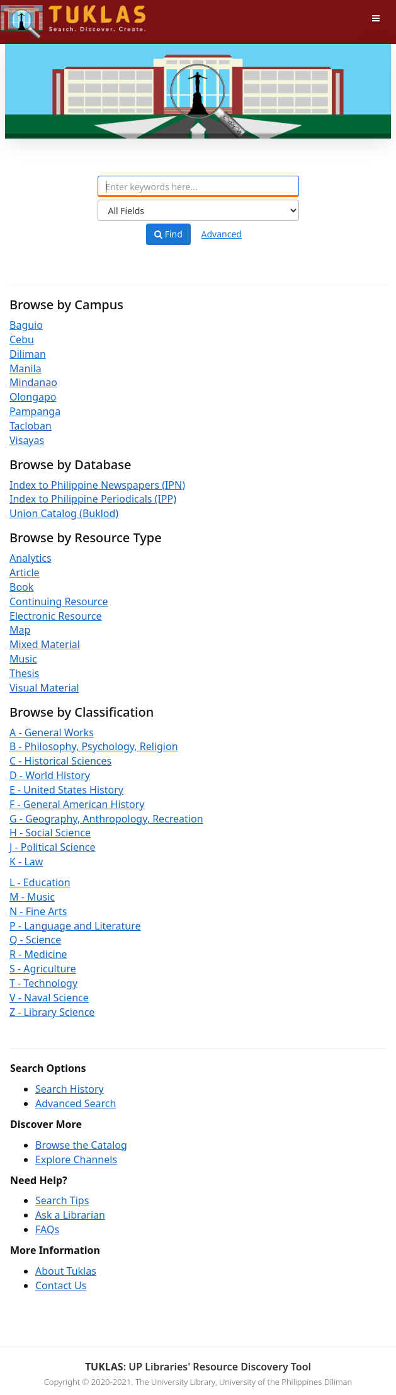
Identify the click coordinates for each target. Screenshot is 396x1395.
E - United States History (66, 790)
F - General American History (76, 804)
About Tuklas (65, 1271)
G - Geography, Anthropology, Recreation (106, 819)
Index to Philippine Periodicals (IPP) (92, 499)
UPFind (31, 16)
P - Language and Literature (75, 926)
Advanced (221, 234)
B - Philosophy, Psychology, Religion (93, 746)
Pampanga (34, 411)
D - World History (49, 775)
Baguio (26, 325)
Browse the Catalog (81, 1145)
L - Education (40, 882)
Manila (25, 368)
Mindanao (33, 382)
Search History (69, 1089)
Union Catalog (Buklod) (63, 513)
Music (23, 659)
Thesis (24, 673)
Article (24, 572)
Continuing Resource (58, 601)
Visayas (26, 440)
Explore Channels (76, 1159)
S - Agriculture (42, 969)
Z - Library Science (51, 1012)
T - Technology (43, 983)
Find (168, 234)
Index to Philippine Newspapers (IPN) (97, 485)
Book (21, 587)
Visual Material (44, 688)
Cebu (21, 339)
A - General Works (51, 732)
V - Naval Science (49, 998)
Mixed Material (44, 644)
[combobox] (198, 186)
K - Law (26, 861)
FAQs (47, 1229)
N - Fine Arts (38, 911)
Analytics (30, 558)
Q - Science (35, 940)
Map (19, 630)
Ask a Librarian (70, 1215)
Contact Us (60, 1285)
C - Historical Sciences (60, 761)
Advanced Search (75, 1103)
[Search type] (198, 210)
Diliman (27, 354)
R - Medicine (38, 954)
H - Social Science (50, 833)
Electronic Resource (55, 616)
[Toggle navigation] (375, 18)
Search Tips (62, 1200)
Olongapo (33, 397)
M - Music (32, 897)
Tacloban (30, 426)
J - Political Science (52, 847)
